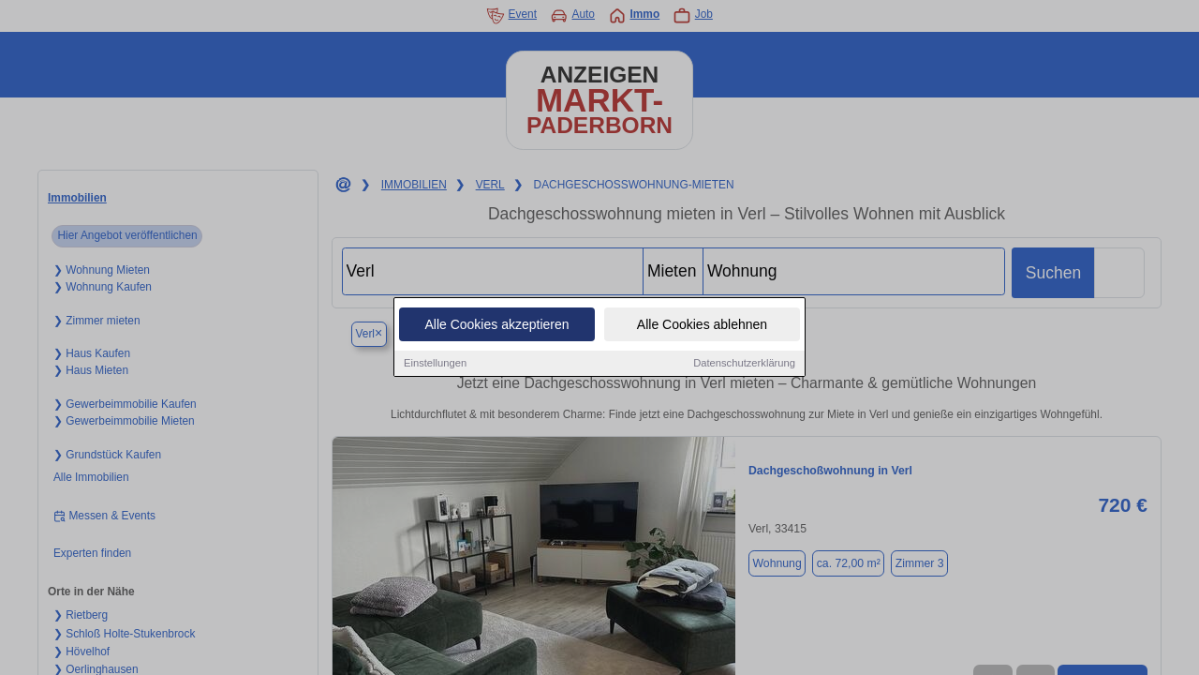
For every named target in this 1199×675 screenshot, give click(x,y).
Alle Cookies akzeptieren (496, 324)
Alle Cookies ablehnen (702, 324)
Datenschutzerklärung (744, 362)
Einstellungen (435, 362)
